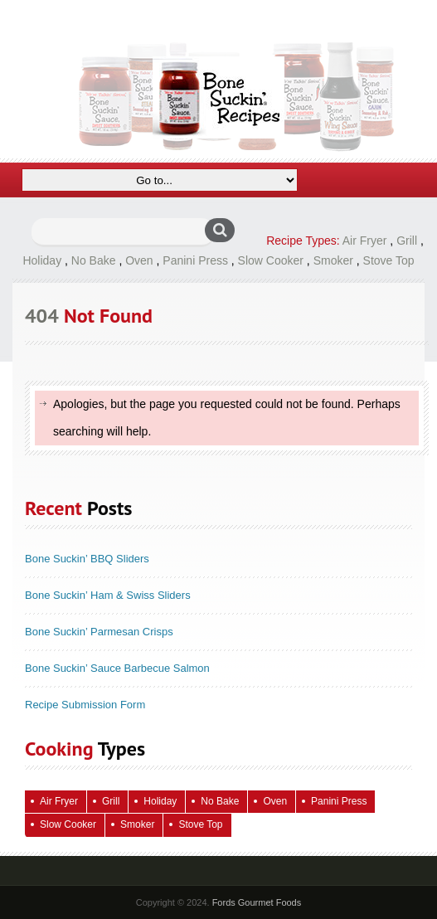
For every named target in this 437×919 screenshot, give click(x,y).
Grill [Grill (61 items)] (110, 801)
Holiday (41, 260)
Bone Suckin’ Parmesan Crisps (99, 631)
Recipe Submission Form (85, 704)
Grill (406, 240)
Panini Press (195, 260)
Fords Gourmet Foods (257, 902)
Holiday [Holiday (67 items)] (160, 801)
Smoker (333, 260)
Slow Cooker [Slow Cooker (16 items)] (68, 824)
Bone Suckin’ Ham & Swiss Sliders (108, 595)
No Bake (93, 260)
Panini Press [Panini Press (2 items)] (339, 801)
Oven (139, 260)
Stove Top (389, 260)
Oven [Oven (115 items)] (275, 801)
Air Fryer (364, 240)
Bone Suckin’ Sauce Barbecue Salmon (117, 668)
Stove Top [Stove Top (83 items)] (200, 824)
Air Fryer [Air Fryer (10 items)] (59, 801)
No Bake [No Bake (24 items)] (220, 801)
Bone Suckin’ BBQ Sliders (87, 558)
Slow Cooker (270, 260)
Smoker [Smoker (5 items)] (137, 824)
